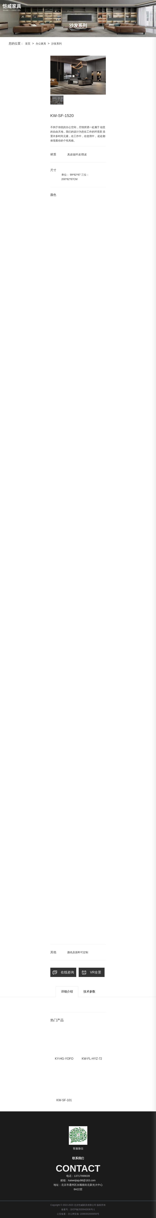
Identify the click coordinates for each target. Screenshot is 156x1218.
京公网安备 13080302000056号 (83, 1214)
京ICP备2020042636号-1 (82, 1209)
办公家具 (41, 43)
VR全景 (91, 972)
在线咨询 (63, 972)
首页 (27, 43)
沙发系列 (56, 43)
